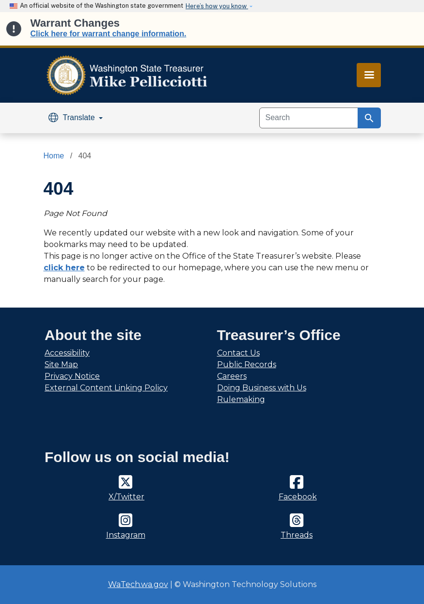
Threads (297, 535)
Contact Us (238, 352)
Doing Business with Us (261, 387)
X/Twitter (126, 496)
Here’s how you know (217, 6)
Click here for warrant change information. (109, 34)
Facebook (298, 496)
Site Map (61, 364)
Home (54, 156)
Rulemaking (241, 399)
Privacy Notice (72, 376)
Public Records (246, 364)
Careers (232, 376)
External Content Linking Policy (106, 387)
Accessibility (67, 352)
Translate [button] (72, 117)
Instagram (125, 535)
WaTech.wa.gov (138, 584)
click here (64, 267)
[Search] (308, 118)
